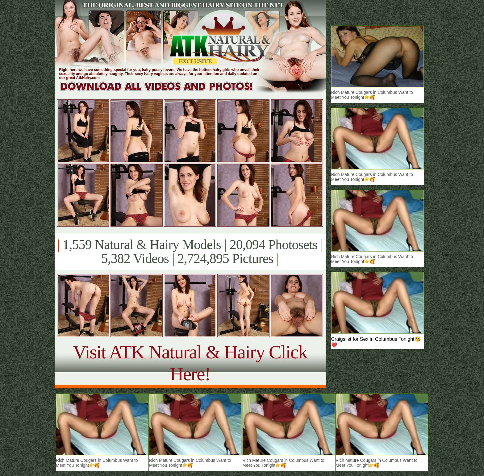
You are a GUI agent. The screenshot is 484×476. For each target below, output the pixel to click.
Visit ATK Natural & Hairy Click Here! (190, 362)
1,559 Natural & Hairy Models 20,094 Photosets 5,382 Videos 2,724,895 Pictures (190, 251)
